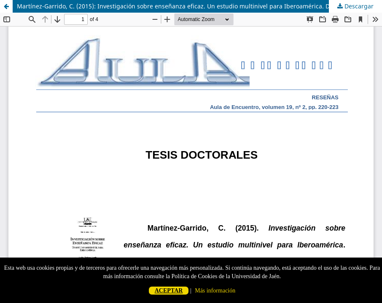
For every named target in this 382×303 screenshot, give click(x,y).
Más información (215, 290)
